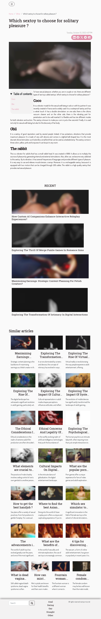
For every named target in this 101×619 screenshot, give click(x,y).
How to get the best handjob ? (23, 505)
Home (11, 14)
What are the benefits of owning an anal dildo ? (50, 547)
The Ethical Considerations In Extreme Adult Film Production (23, 434)
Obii (13, 104)
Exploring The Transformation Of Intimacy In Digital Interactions (50, 314)
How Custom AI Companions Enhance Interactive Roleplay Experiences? (46, 218)
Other (18, 14)
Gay (50, 608)
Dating (50, 605)
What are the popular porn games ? (78, 469)
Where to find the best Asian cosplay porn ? (50, 507)
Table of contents (22, 94)
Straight (50, 612)
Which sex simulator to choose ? (78, 507)
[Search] (19, 603)
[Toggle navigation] (12, 4)
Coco (13, 99)
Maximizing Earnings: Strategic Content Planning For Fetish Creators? (47, 282)
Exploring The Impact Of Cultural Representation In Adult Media (50, 396)
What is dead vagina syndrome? (19, 578)
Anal (50, 602)
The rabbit (15, 109)
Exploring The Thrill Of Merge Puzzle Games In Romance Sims (48, 250)
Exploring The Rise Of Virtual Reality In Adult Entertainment (78, 358)
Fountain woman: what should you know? (60, 580)
